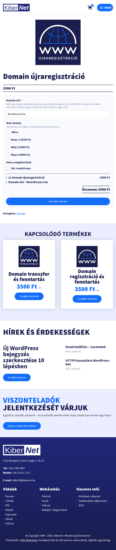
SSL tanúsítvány (21, 168)
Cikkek (9, 519)
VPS (7, 505)
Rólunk (9, 510)
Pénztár (46, 496)
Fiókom (9, 523)
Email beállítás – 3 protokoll (86, 347)
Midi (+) (20, 147)
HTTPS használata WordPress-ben (88, 362)
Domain (21, 213)
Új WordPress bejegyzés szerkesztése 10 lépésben (23, 357)
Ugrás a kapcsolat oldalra (22, 426)
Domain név (14, 100)
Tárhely (9, 501)
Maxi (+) (20, 154)
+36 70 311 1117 (21, 472)
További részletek (29, 296)
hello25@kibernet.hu (23, 480)
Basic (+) (21, 139)
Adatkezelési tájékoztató (93, 501)
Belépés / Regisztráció (54, 510)
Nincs (12, 132)
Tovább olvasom (17, 377)
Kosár (45, 501)
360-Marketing (29, 540)
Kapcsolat (11, 514)
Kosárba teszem (58, 201)
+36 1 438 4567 (16, 468)
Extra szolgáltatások (18, 162)
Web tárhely (13, 123)
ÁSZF (81, 505)
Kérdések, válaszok (89, 496)
